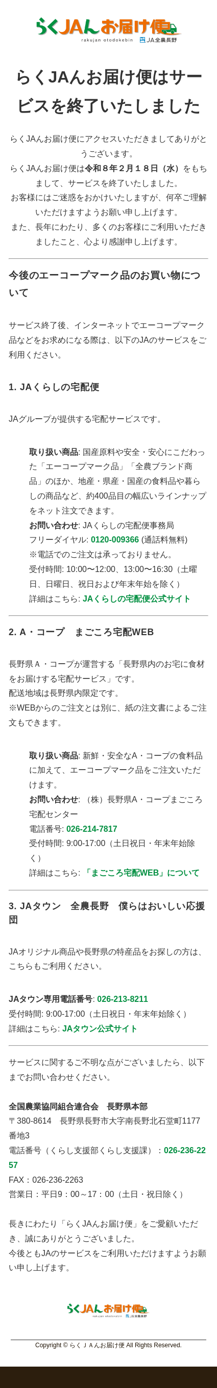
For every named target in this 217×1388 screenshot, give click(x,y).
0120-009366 (115, 539)
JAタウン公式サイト (100, 1028)
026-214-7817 (91, 829)
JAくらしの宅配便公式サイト (137, 598)
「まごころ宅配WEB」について (141, 872)
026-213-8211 (122, 999)
